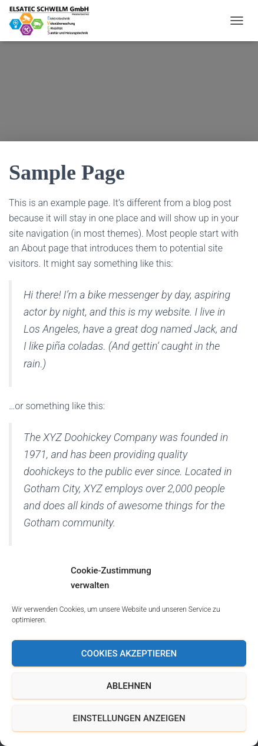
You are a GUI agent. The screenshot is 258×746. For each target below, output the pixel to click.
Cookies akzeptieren (129, 653)
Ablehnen (129, 686)
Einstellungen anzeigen (128, 718)
